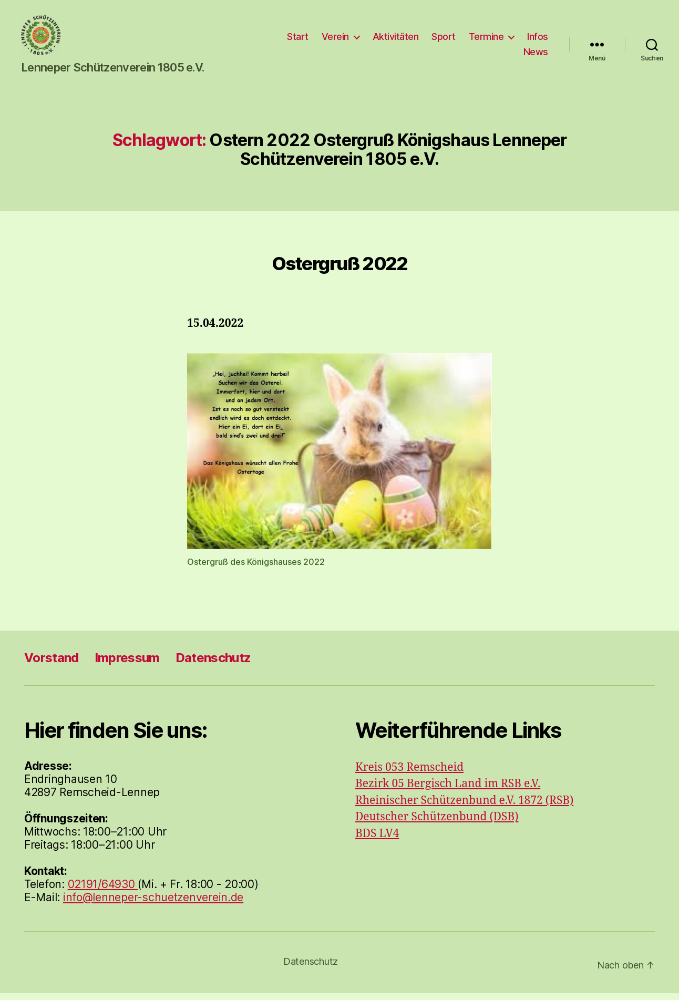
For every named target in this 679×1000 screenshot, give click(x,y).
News (535, 55)
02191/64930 (103, 891)
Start (297, 39)
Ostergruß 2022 (340, 270)
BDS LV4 (377, 840)
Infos (537, 39)
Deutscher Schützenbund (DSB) (436, 824)
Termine (486, 39)
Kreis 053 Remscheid (409, 774)
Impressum (127, 664)
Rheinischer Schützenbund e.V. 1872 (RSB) (464, 807)
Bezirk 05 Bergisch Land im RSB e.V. (447, 790)
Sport (443, 39)
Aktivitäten (396, 39)
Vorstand (51, 664)
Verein (335, 39)
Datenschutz (213, 664)
